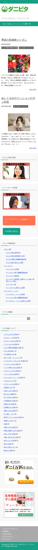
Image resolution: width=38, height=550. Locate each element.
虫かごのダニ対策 (10, 434)
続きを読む (33, 89)
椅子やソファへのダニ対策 (12, 417)
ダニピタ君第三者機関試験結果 (16, 259)
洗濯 (5, 424)
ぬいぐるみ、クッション (26, 47)
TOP (16, 18)
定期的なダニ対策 (10, 407)
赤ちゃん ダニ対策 (10, 440)
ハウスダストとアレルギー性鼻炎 (15, 361)
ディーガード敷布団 (12, 276)
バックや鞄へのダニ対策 (12, 367)
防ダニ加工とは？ (10, 447)
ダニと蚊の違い (9, 351)
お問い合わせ (7, 533)
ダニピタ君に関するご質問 (14, 262)
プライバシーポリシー (10, 528)
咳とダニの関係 (9, 394)
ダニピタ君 (7, 249)
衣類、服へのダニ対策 (11, 437)
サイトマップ (7, 539)
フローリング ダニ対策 (11, 371)
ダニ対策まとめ (9, 354)
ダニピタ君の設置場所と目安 (15, 256)
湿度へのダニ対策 (10, 427)
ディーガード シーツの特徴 (15, 294)
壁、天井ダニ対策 (10, 397)
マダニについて (9, 381)
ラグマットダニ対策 (10, 384)
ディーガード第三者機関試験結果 (17, 272)
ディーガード (8, 266)
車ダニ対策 (7, 444)
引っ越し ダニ (9, 414)
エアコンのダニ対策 (10, 334)
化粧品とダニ (8, 387)
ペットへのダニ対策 (10, 374)
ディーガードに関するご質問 (15, 287)
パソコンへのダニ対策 (11, 364)
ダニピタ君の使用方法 (13, 252)
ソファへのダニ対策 (10, 344)
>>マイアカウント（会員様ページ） (17, 220)
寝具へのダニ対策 (10, 410)
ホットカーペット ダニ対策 (13, 377)
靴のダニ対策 (8, 450)
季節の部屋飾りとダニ (14, 39)
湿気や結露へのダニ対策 (12, 430)
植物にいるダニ (9, 420)
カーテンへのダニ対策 (11, 341)
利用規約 (6, 531)
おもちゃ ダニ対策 (10, 338)
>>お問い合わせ (11, 231)
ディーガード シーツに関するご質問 (18, 301)
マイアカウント (8, 536)
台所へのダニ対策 (10, 391)
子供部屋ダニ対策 (10, 401)
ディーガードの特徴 (12, 269)
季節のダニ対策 (9, 404)
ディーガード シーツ (11, 291)
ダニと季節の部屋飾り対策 (9, 47)
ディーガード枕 (11, 284)
